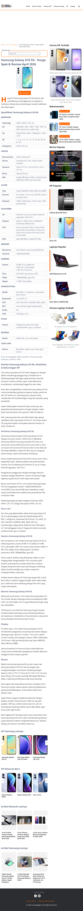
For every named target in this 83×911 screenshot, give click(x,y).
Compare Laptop (59, 6)
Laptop (72, 6)
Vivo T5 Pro (37, 795)
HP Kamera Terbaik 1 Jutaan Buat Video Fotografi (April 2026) (69, 116)
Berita (28, 6)
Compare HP (47, 6)
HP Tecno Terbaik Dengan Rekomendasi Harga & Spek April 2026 (69, 129)
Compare (24, 93)
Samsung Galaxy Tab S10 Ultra (23, 758)
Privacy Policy (31, 901)
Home (3, 45)
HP (67, 6)
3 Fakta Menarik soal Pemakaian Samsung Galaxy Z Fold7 (24, 877)
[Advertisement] (41, 27)
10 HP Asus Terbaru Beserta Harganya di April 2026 (40, 835)
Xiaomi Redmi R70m (7, 796)
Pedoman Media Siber (46, 901)
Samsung (14, 45)
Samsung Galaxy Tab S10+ (39, 758)
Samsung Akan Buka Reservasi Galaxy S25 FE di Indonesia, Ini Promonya (39, 878)
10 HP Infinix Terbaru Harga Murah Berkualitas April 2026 (8, 836)
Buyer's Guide (36, 6)
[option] (9, 748)
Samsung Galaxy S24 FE (8, 758)
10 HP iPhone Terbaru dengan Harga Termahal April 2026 (23, 836)
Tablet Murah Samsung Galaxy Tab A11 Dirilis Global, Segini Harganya (8, 878)
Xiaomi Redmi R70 (24, 795)
